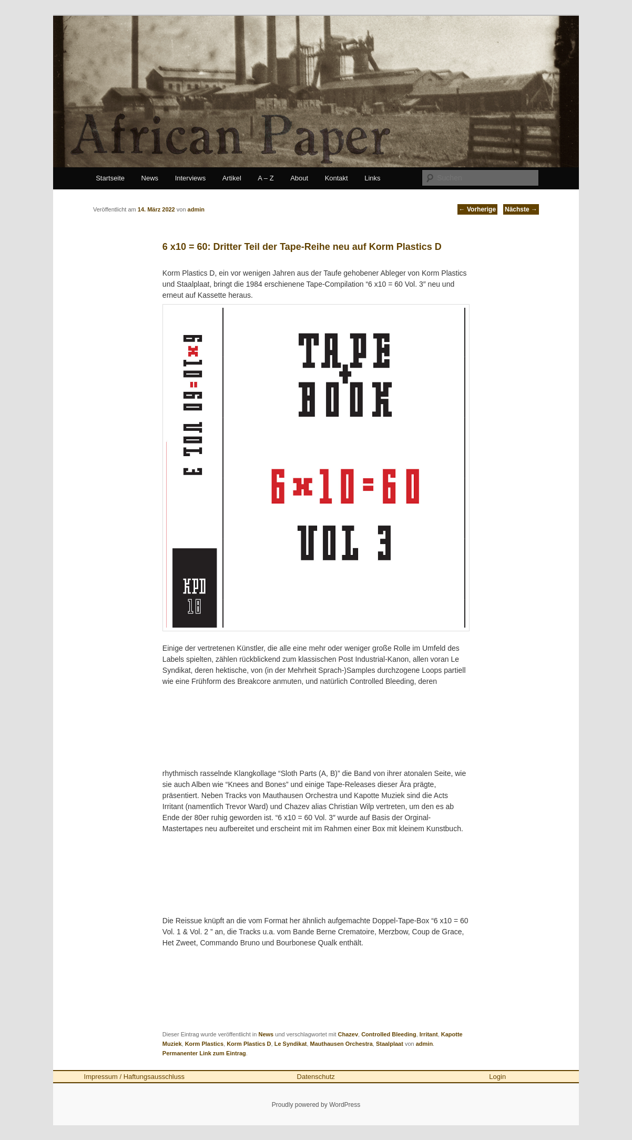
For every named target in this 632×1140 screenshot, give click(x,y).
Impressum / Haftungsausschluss (134, 1077)
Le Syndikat (290, 1044)
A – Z (265, 178)
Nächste (521, 209)
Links (372, 178)
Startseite (110, 178)
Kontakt (336, 178)
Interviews (190, 178)
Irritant (429, 1034)
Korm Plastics (204, 1044)
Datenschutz (316, 1077)
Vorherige (477, 209)
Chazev (348, 1034)
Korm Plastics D (249, 1044)
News (150, 178)
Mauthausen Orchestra (341, 1044)
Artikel (231, 178)
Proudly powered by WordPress (316, 1104)
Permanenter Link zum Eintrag (204, 1053)
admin (424, 1044)
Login (497, 1077)
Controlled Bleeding (388, 1034)
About (299, 178)
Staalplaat (389, 1044)
